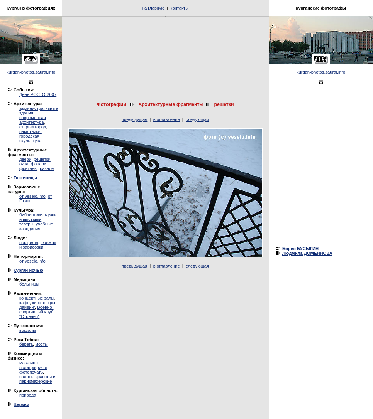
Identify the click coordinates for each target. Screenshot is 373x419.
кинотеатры (43, 302)
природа (27, 395)
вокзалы (27, 330)
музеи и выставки (38, 217)
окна (24, 164)
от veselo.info (32, 196)
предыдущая (134, 119)
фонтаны (28, 168)
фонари (38, 164)
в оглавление (166, 119)
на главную (153, 8)
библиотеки (30, 214)
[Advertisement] (165, 57)
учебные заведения (36, 226)
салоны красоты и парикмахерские (37, 379)
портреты (28, 242)
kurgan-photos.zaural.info (31, 72)
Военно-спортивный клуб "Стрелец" (36, 312)
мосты (41, 344)
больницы (29, 284)
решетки (42, 159)
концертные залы (36, 298)
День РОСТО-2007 (37, 94)
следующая (197, 119)
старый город (32, 127)
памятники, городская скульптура (30, 136)
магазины (28, 362)
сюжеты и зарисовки (37, 244)
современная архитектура (32, 120)
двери (25, 159)
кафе (24, 302)
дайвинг (27, 307)
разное (47, 168)
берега (26, 344)
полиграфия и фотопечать (33, 369)
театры (26, 224)
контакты (179, 8)
